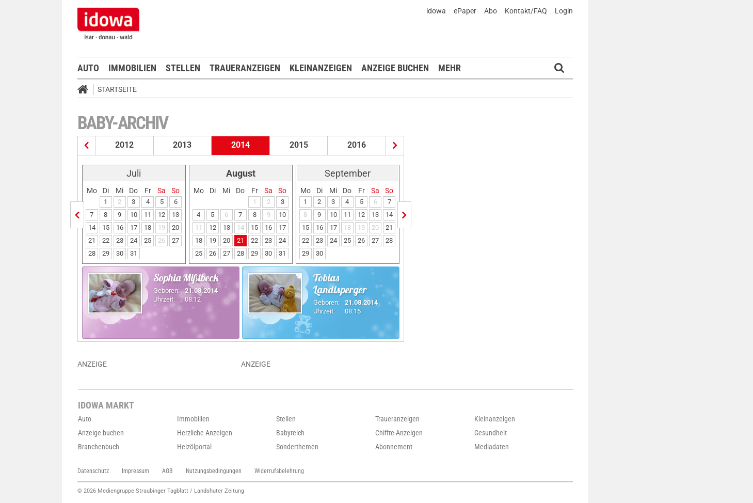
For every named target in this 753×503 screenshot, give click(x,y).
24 (133, 240)
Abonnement (393, 447)
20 (175, 227)
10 (133, 214)
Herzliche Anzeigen (204, 433)
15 (105, 227)
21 (91, 240)
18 (147, 227)
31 (133, 253)
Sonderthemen (297, 447)
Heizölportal (194, 447)
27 (175, 240)
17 (133, 227)
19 (212, 240)
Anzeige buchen (395, 67)
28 (91, 253)
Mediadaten (491, 447)
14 (91, 227)
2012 (124, 145)
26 (212, 253)
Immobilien (132, 67)
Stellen (183, 67)
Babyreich (290, 433)
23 (119, 240)
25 (147, 240)
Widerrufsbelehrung (279, 471)
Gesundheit (490, 433)
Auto (88, 67)
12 (161, 214)
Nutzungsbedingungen (214, 471)
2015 (299, 145)
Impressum (135, 471)
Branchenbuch (98, 447)
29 (105, 253)
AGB (167, 471)
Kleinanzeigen (321, 67)
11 (147, 214)
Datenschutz (93, 471)
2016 (356, 145)
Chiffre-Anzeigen (399, 433)
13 (175, 214)
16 (119, 227)
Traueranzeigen (245, 67)
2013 (182, 145)
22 (105, 240)
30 (119, 253)
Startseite (117, 89)
